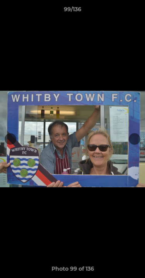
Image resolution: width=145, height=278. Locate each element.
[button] (135, 11)
